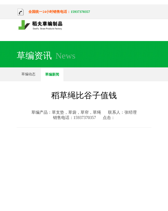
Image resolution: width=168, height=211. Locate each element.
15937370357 (80, 12)
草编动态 (28, 74)
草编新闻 (52, 74)
